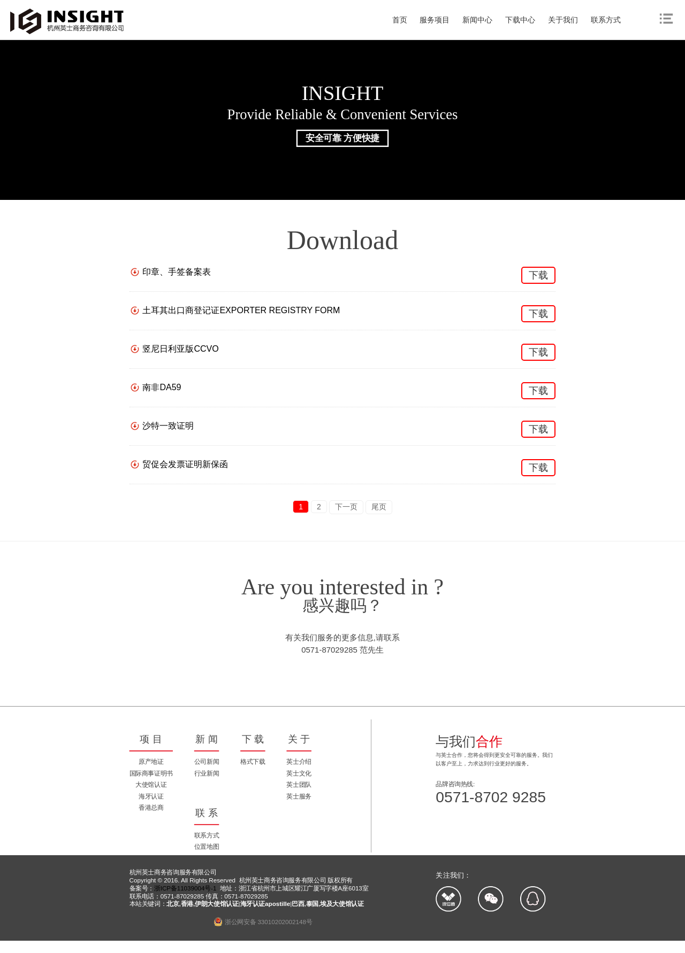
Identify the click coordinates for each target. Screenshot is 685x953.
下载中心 (520, 20)
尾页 (378, 506)
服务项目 (435, 20)
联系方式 (606, 20)
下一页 (346, 506)
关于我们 (563, 20)
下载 (538, 275)
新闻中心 (477, 20)
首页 (399, 20)
